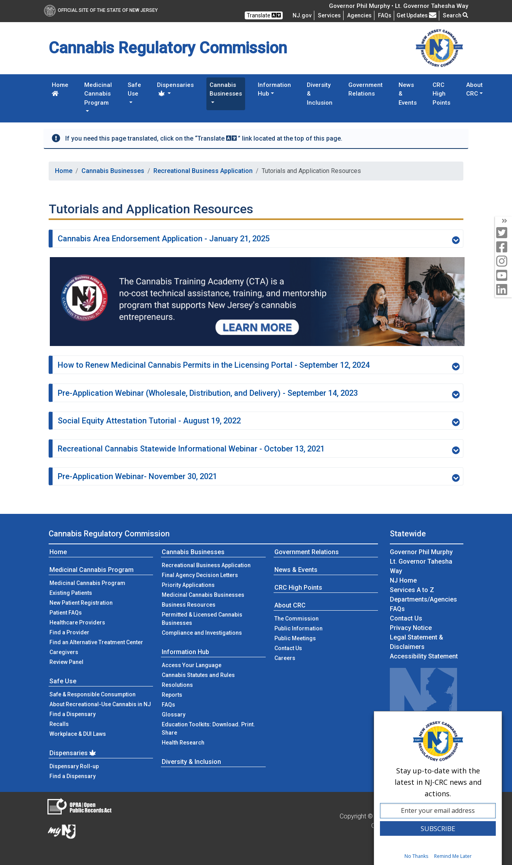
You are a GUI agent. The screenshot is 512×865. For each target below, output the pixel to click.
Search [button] (455, 15)
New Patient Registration (81, 603)
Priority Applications (188, 585)
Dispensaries (73, 753)
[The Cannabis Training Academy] (257, 301)
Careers (284, 658)
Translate (264, 15)
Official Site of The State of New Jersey (101, 10)
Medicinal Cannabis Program (91, 570)
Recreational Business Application (203, 171)
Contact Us (300, 647)
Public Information (298, 628)
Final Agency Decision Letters (200, 575)
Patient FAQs (65, 612)
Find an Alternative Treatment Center (96, 642)
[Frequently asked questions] (384, 15)
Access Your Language (191, 665)
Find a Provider (69, 632)
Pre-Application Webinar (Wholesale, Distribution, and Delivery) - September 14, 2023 (259, 393)
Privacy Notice (411, 628)
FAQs (168, 704)
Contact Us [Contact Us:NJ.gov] (406, 618)
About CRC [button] (474, 89)
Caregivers (63, 652)
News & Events (408, 93)
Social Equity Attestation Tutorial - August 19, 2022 (259, 421)
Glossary (173, 714)
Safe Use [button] (134, 89)
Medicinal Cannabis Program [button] (98, 93)
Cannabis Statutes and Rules (198, 675)
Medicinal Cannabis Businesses (203, 595)
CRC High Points (441, 93)
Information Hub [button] (274, 89)
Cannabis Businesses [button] (226, 89)
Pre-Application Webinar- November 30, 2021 (259, 477)
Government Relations (365, 89)
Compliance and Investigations (202, 633)
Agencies (359, 15)
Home (60, 88)
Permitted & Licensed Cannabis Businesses (202, 618)
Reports (172, 695)
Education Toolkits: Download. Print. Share (208, 728)
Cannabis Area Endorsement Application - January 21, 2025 (259, 239)
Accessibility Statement (424, 656)
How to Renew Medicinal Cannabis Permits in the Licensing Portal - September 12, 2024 (259, 365)
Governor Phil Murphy (421, 552)
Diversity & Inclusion (320, 93)
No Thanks (416, 856)
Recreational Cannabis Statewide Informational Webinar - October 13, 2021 (259, 449)
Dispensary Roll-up (74, 766)
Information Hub (185, 652)
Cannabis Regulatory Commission (109, 533)
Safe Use (62, 681)
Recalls (59, 724)
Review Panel (66, 662)
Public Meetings (295, 638)
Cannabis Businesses (112, 171)
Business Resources (188, 605)
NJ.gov (302, 15)
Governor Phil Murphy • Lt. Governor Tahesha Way (398, 5)
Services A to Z (412, 590)
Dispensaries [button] (175, 88)
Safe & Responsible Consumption (92, 694)
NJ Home (403, 580)
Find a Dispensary (72, 714)
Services (329, 15)
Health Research (183, 742)
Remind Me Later (453, 856)
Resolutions (177, 685)
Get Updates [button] (416, 15)
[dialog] (438, 788)
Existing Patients (70, 593)
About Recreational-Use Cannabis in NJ (100, 704)
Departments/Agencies (423, 599)
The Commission (296, 618)
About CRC (290, 605)
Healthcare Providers (77, 622)
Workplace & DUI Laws (77, 734)
